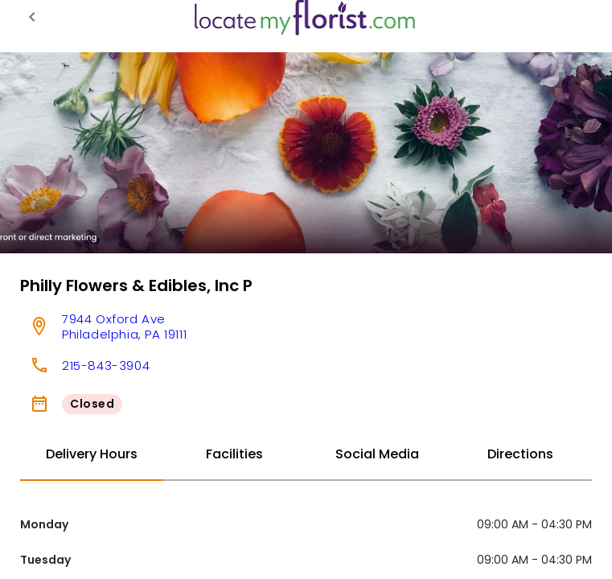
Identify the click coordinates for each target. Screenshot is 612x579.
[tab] (91, 455)
